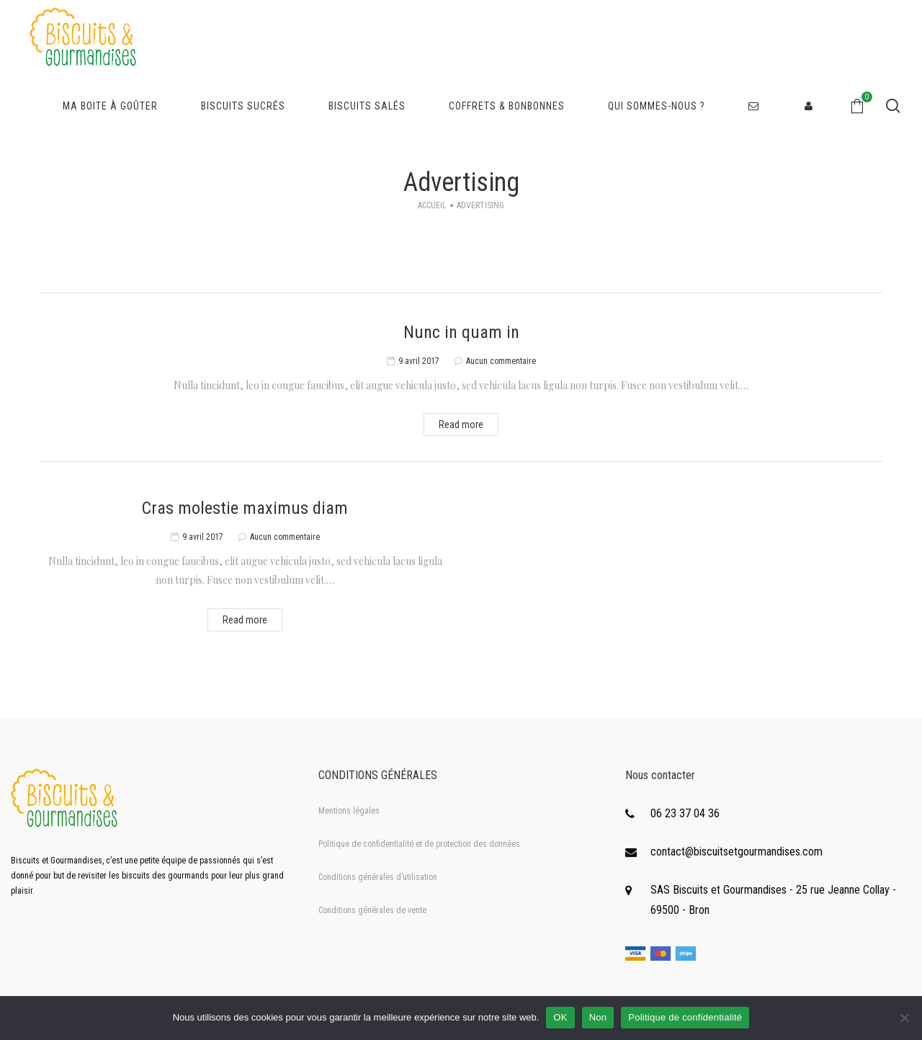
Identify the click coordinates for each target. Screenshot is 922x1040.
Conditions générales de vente (372, 910)
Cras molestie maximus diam (245, 508)
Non (598, 1017)
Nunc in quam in (461, 332)
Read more (461, 424)
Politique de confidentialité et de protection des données (419, 844)
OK (560, 1017)
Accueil (432, 205)
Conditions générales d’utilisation (377, 877)
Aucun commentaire (501, 361)
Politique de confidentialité (685, 1017)
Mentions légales (349, 811)
